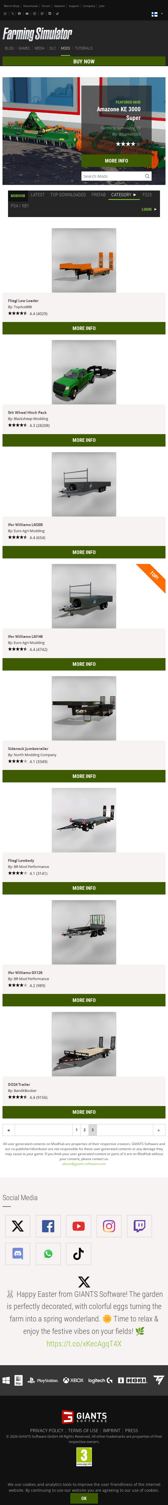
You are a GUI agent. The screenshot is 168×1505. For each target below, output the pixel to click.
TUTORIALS (83, 48)
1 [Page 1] (76, 1129)
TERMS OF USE (83, 1430)
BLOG (9, 48)
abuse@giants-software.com (84, 1163)
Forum (46, 6)
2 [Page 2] (85, 1129)
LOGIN (147, 209)
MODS (65, 48)
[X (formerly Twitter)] (12, 14)
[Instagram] (35, 13)
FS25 (147, 194)
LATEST (38, 194)
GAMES (24, 48)
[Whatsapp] (6, 13)
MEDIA (40, 48)
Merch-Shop (11, 6)
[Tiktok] (58, 13)
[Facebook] (20, 13)
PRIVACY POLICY (46, 1430)
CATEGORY (121, 194)
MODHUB (18, 196)
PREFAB (99, 194)
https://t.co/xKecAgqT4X (84, 1343)
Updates (59, 6)
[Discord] (50, 13)
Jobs (102, 6)
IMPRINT (111, 1430)
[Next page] (9, 1130)
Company (89, 6)
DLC (53, 48)
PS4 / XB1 (20, 205)
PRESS (131, 1430)
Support (74, 6)
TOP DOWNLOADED (68, 194)
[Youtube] (28, 13)
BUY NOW (84, 61)
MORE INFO (116, 161)
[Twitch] (43, 13)
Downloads (30, 6)
